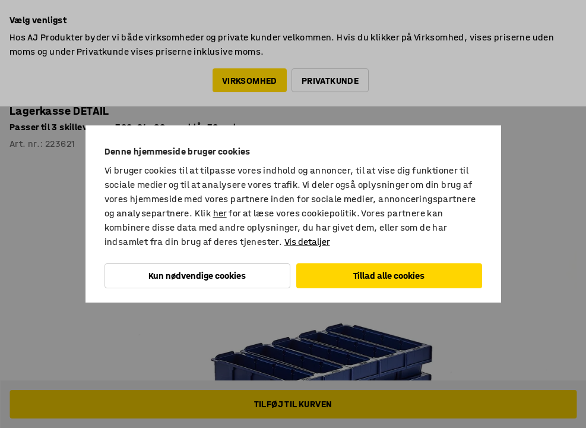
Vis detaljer (307, 241)
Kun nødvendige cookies (197, 275)
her (220, 213)
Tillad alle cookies (389, 275)
